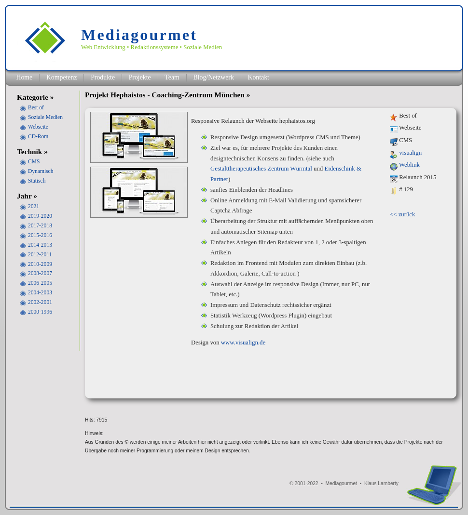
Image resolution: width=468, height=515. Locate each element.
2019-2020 (40, 216)
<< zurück (402, 214)
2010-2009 (40, 264)
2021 (33, 206)
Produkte (103, 77)
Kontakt (258, 77)
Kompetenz (61, 77)
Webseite (38, 127)
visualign (410, 152)
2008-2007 (40, 273)
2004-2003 (40, 292)
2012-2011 (40, 254)
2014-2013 (40, 245)
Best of (36, 107)
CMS (34, 161)
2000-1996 (40, 312)
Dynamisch (40, 171)
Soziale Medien (45, 117)
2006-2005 (40, 283)
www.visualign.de (243, 342)
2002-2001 (40, 302)
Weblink (409, 164)
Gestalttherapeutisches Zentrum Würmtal (261, 168)
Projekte (140, 77)
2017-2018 (40, 225)
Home (24, 77)
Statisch (36, 181)
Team (172, 77)
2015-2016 (40, 235)
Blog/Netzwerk (213, 77)
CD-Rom (38, 136)
